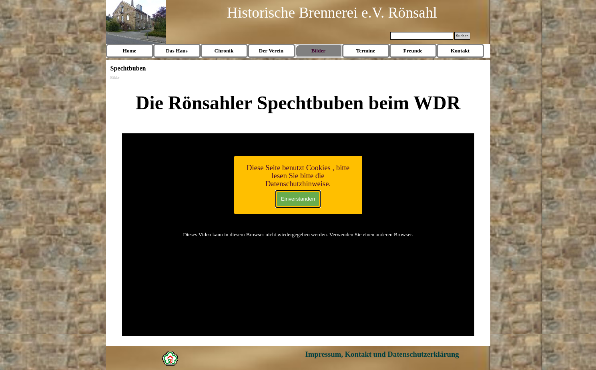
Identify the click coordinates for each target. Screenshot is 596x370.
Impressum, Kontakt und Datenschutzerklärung (382, 354)
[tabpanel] (298, 102)
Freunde (413, 51)
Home (129, 51)
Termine (365, 51)
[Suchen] (422, 36)
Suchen (462, 36)
